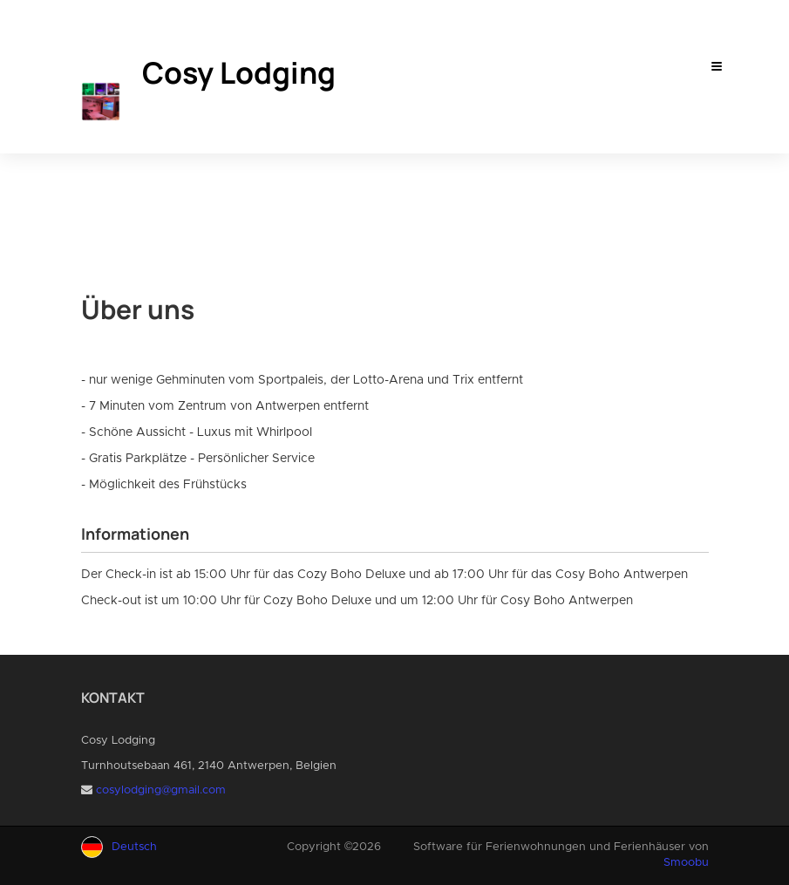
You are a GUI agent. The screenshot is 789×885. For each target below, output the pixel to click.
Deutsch (134, 847)
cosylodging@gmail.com (161, 790)
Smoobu (686, 862)
